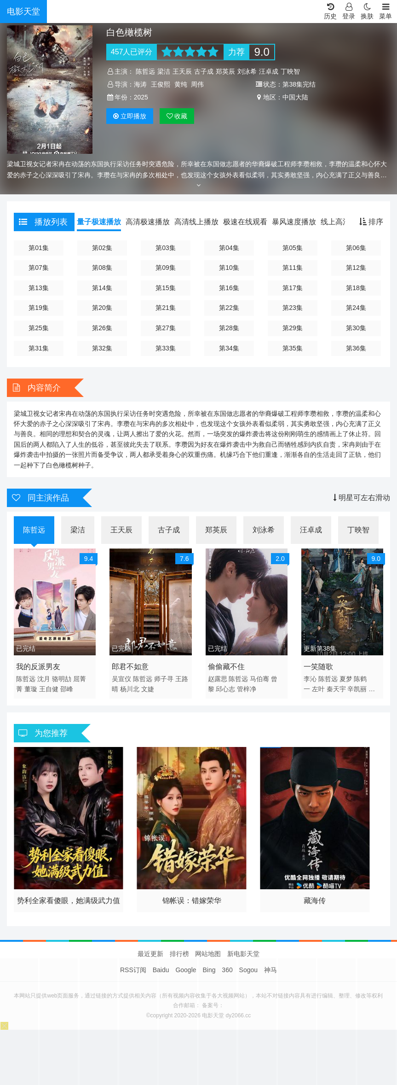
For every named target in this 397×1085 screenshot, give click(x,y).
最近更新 (150, 953)
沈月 (43, 678)
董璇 (30, 689)
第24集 (356, 307)
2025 (141, 97)
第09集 (165, 267)
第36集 (356, 348)
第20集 (102, 307)
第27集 (165, 328)
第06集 (356, 247)
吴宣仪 (121, 678)
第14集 (102, 288)
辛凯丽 (357, 689)
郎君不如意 (130, 667)
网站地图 (208, 953)
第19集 (39, 307)
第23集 (292, 307)
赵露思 (217, 678)
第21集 (165, 307)
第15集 (165, 288)
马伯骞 (259, 678)
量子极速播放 (99, 222)
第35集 (292, 348)
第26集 (102, 328)
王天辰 (182, 71)
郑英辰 (225, 71)
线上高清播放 (343, 222)
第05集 (292, 247)
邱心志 (225, 689)
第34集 (229, 348)
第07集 (39, 267)
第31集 (39, 348)
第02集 (102, 247)
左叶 (318, 689)
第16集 (229, 288)
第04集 (229, 247)
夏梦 (345, 678)
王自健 (48, 689)
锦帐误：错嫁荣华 (191, 900)
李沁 (310, 678)
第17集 (292, 288)
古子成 (203, 71)
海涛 (140, 84)
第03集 (165, 247)
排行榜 (179, 953)
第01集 (39, 247)
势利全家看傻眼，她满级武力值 (68, 900)
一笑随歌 (318, 667)
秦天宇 (336, 689)
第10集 (229, 267)
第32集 (102, 348)
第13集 (39, 288)
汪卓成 (268, 71)
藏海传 (315, 900)
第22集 (229, 307)
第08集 (102, 267)
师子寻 (163, 678)
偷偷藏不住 (226, 667)
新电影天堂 (243, 953)
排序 (371, 222)
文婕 (147, 689)
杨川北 (129, 689)
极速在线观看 (245, 222)
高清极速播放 (148, 222)
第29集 (292, 328)
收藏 (177, 116)
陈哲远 (145, 71)
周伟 (197, 84)
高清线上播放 (196, 222)
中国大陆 (295, 97)
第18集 (356, 288)
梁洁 (163, 71)
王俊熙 (160, 84)
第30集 (356, 328)
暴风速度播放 (294, 222)
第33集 (165, 348)
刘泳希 (247, 71)
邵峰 (66, 689)
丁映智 (290, 71)
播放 (129, 116)
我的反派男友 (38, 667)
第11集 (292, 267)
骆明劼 (61, 678)
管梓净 (246, 689)
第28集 (229, 328)
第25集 (39, 328)
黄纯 (180, 84)
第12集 (356, 267)
